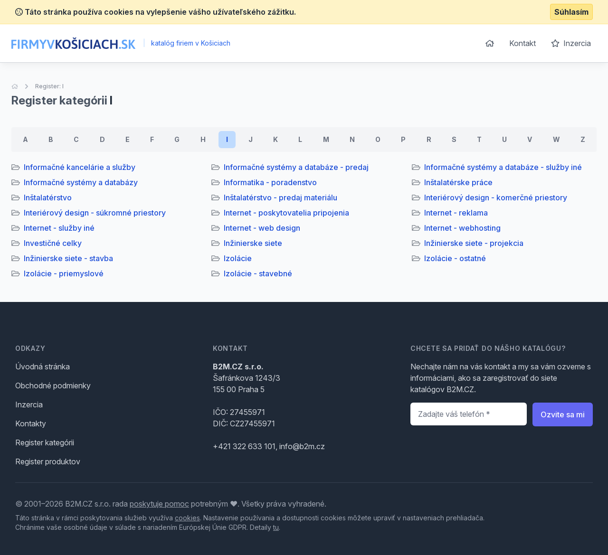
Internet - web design (262, 228)
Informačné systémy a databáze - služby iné (503, 167)
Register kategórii (44, 442)
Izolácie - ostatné (455, 258)
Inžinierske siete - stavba (68, 258)
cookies (187, 518)
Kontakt (522, 43)
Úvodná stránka (42, 366)
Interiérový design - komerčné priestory (495, 197)
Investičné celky (53, 243)
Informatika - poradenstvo (270, 182)
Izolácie (238, 258)
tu (276, 527)
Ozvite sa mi (563, 414)
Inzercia (571, 43)
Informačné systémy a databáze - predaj (296, 167)
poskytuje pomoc (159, 503)
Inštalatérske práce (458, 182)
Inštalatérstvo (48, 197)
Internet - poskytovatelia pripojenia (286, 212)
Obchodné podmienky (53, 385)
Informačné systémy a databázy (81, 182)
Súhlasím (571, 12)
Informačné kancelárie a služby (79, 167)
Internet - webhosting (462, 228)
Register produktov (47, 461)
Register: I (49, 86)
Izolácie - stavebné (258, 273)
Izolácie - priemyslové (64, 273)
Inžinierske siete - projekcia (473, 243)
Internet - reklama (456, 212)
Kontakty (30, 423)
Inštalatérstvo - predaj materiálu (280, 197)
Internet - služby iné (59, 228)
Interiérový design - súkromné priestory (95, 212)
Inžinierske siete (253, 243)
